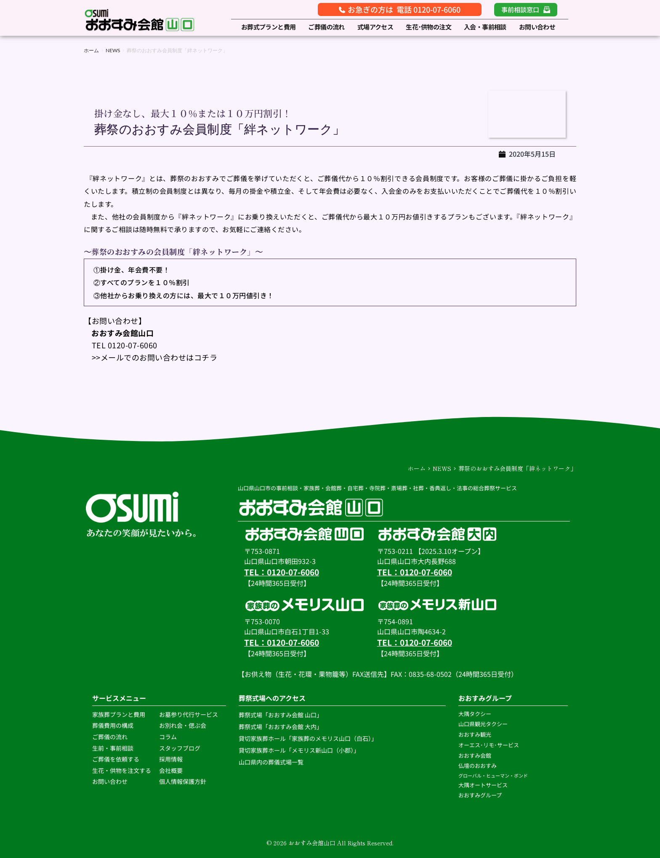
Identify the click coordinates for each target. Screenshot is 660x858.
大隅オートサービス (483, 785)
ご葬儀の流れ (110, 736)
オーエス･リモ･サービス (489, 745)
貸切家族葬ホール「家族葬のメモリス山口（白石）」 (308, 738)
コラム (168, 736)
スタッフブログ (180, 748)
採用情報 (171, 759)
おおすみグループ (480, 795)
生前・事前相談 (113, 748)
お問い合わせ (110, 781)
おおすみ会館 (474, 755)
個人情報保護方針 (183, 781)
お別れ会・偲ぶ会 (182, 725)
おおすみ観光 (474, 734)
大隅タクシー (474, 714)
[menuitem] (268, 27)
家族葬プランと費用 (118, 714)
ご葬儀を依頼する (115, 759)
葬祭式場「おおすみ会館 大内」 (280, 726)
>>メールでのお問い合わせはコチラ (150, 357)
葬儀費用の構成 (112, 725)
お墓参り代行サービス (188, 714)
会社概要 (171, 770)
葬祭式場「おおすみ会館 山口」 (280, 715)
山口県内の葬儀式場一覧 (272, 762)
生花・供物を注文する (122, 770)
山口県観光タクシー (483, 724)
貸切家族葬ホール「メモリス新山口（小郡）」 (299, 750)
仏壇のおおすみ (477, 766)
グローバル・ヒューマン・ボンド (493, 775)
